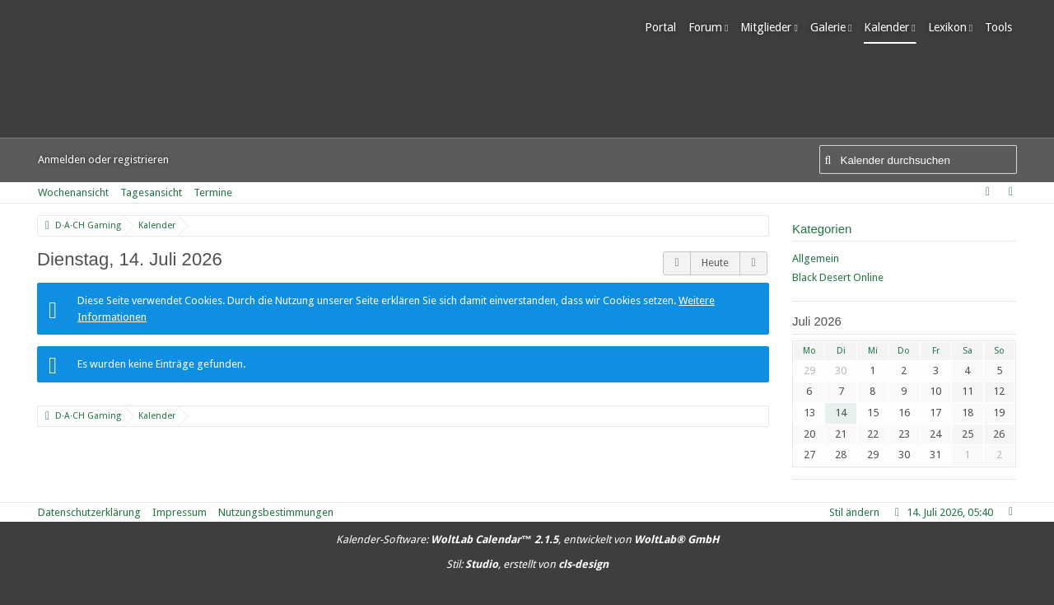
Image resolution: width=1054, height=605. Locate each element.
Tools (1003, 27)
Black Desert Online (838, 277)
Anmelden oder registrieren (103, 159)
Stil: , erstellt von (527, 564)
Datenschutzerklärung (89, 512)
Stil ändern (854, 512)
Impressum (179, 512)
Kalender (891, 27)
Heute (715, 262)
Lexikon (951, 27)
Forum (710, 27)
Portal (665, 27)
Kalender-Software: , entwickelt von (527, 539)
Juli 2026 (817, 321)
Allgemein (815, 258)
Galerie (832, 27)
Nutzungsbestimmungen (275, 512)
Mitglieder (770, 27)
